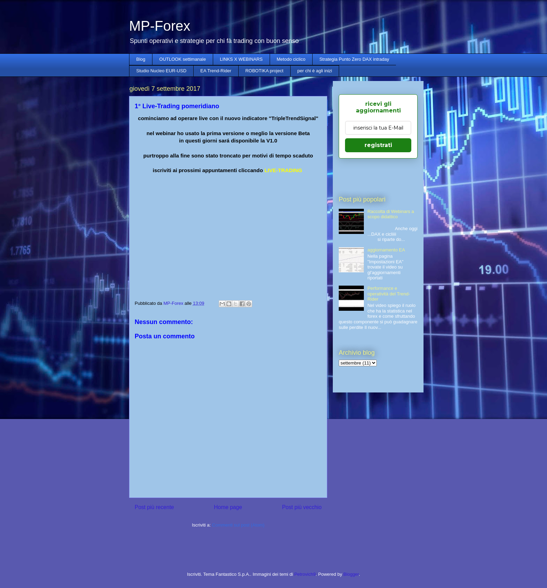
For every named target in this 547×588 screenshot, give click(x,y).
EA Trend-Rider (215, 70)
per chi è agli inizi (314, 70)
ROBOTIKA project (264, 70)
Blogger (351, 574)
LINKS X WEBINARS (241, 59)
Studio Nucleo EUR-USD (161, 70)
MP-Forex (159, 26)
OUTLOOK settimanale (182, 59)
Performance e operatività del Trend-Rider (388, 294)
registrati (378, 145)
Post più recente (154, 507)
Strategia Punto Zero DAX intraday (354, 59)
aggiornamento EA (386, 249)
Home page (228, 507)
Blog (140, 59)
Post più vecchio (302, 507)
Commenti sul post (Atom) (238, 525)
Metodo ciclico (291, 59)
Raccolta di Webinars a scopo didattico (390, 214)
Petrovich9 (304, 574)
